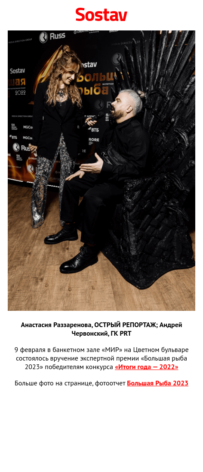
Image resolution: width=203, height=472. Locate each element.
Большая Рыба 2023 (157, 383)
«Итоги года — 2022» (146, 366)
